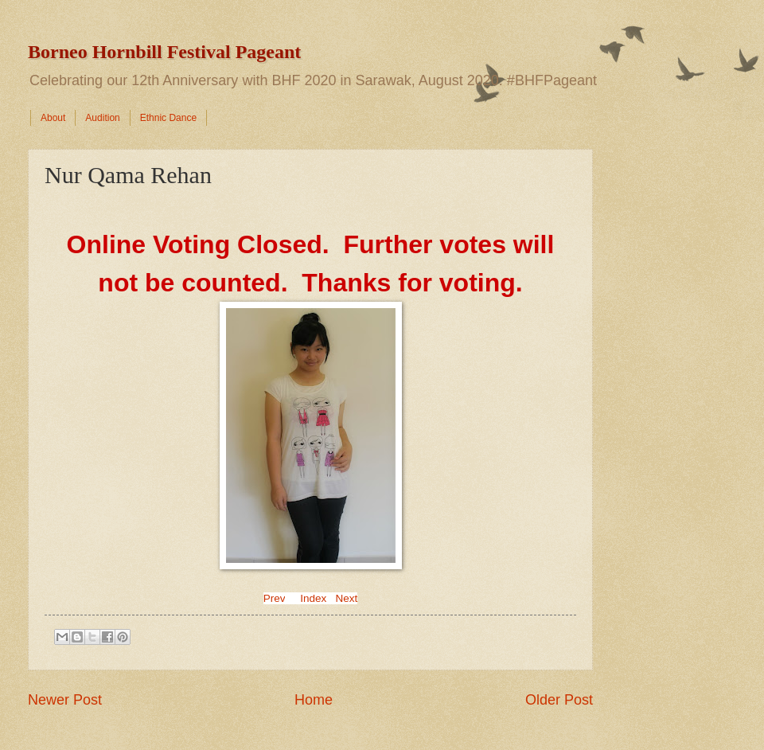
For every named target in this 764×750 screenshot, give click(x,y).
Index (313, 598)
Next (347, 598)
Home (313, 700)
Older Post (559, 700)
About (53, 117)
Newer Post (65, 700)
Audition (102, 117)
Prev (274, 598)
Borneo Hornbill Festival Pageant (164, 51)
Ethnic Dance (168, 117)
